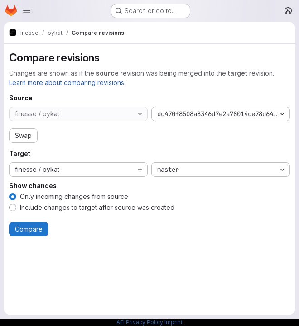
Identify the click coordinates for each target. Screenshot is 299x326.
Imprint (173, 322)
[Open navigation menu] (26, 11)
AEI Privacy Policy (139, 322)
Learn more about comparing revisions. (67, 82)
